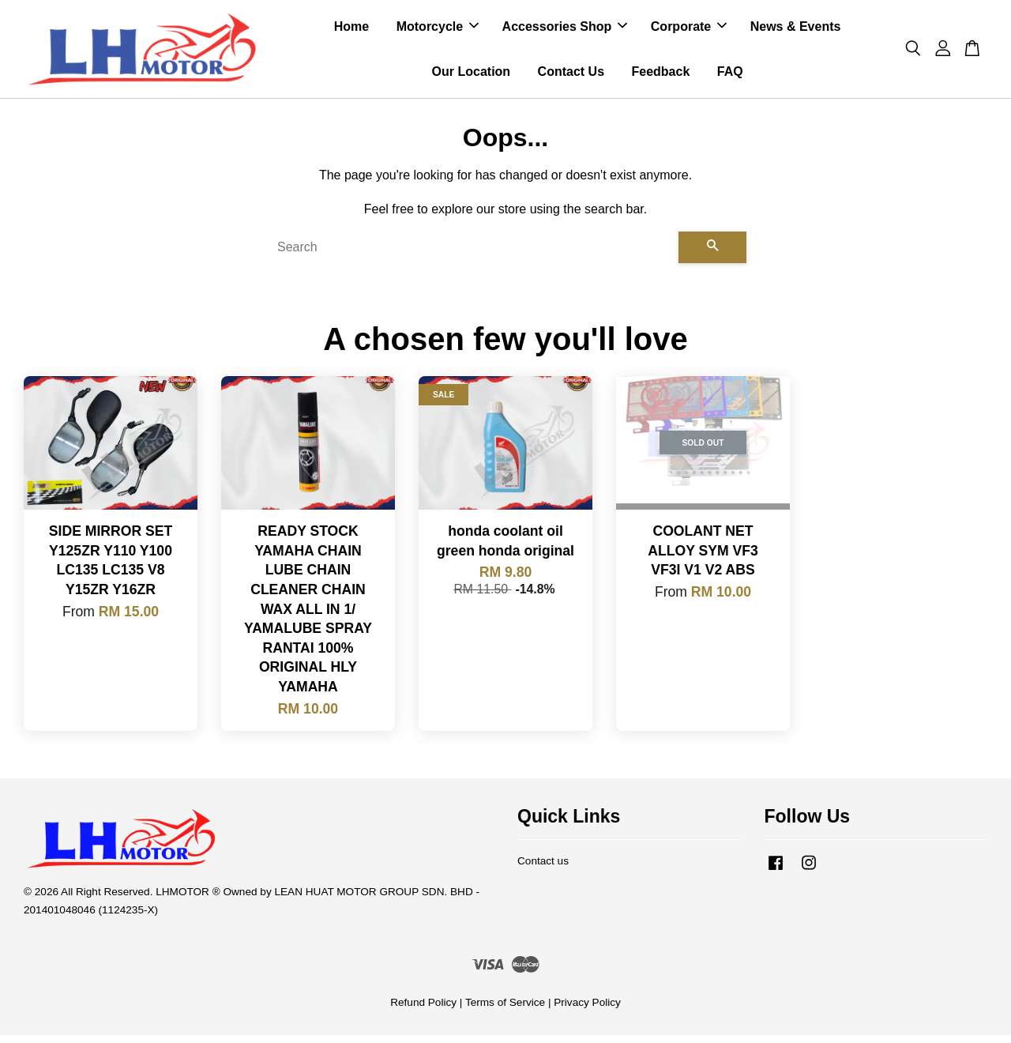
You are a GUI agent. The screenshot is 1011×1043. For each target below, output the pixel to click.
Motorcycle (438, 30)
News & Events (795, 30)
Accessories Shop (565, 30)
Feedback (660, 75)
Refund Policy (423, 1010)
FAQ (730, 75)
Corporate (689, 30)
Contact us (543, 869)
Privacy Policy (587, 1010)
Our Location (471, 75)
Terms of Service (505, 1010)
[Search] (471, 255)
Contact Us (571, 75)
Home (351, 30)
